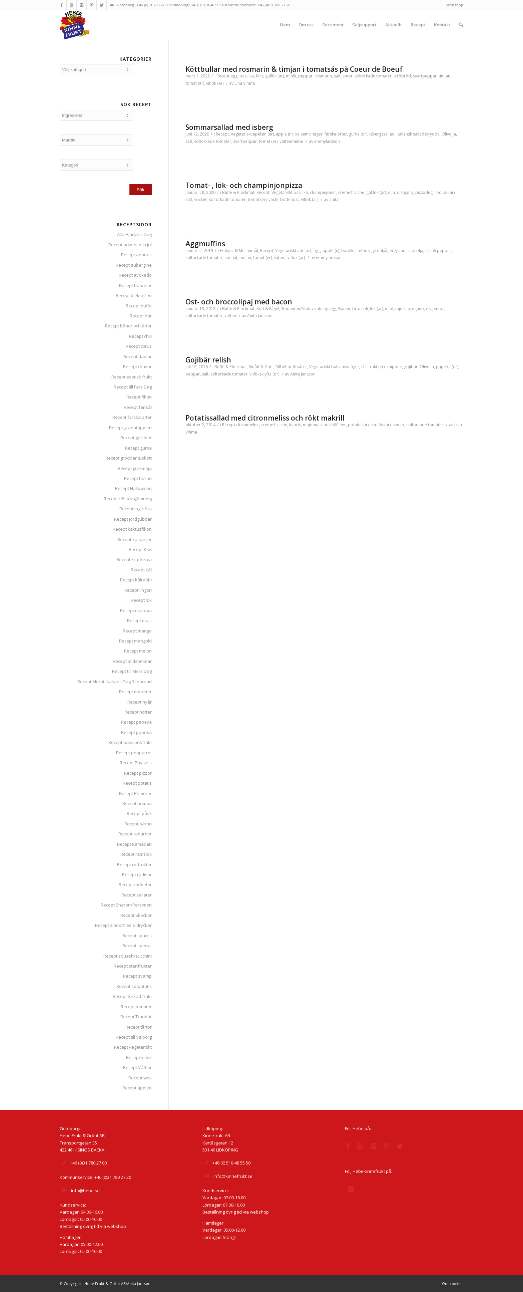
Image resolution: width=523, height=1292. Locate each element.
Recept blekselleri (134, 295)
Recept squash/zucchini (127, 956)
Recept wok (140, 1078)
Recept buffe (139, 306)
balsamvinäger (309, 134)
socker (200, 199)
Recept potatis (137, 783)
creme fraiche (351, 192)
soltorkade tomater (373, 76)
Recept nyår (139, 702)
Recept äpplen (137, 1088)
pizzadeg (424, 192)
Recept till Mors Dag (132, 671)
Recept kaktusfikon (132, 529)
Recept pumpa (137, 803)
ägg (233, 76)
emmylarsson (327, 141)
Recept (222, 76)
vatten (280, 257)
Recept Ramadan (134, 844)
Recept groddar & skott (128, 458)
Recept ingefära (135, 509)
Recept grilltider (136, 438)
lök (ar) (376, 308)
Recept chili (140, 336)
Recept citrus (139, 346)
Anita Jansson (260, 315)
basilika (246, 76)
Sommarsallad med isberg (229, 127)
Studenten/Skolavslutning (304, 308)
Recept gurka (138, 448)
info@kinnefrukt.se (232, 1176)
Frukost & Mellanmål (239, 250)
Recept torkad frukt (132, 996)
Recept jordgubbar (133, 519)
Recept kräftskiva (134, 559)
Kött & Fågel (267, 308)
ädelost (304, 250)
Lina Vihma (244, 83)
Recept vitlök (139, 1057)
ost (429, 308)
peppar (305, 76)
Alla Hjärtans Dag (134, 234)
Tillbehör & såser (291, 366)
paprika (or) (447, 366)
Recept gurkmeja (135, 468)
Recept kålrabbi (136, 580)
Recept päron (138, 824)
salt (337, 76)
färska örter (336, 134)
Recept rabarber (135, 834)
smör (348, 76)
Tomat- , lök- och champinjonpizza (243, 185)
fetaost (364, 250)
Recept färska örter (132, 417)
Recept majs (139, 620)
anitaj (334, 199)
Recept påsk (139, 813)
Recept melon (138, 651)
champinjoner (323, 192)
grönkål (380, 250)
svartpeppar (425, 76)
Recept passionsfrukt (130, 742)
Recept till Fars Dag (133, 387)
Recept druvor (137, 366)
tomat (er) (194, 83)
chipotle (394, 366)
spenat (230, 257)
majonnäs (312, 425)
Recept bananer (135, 285)
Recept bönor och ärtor (128, 326)
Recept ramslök (136, 854)
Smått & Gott (261, 366)
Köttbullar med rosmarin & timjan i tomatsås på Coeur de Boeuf (294, 69)
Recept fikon (139, 397)
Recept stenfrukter (133, 966)
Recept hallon (138, 478)
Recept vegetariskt (133, 1047)
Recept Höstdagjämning (128, 499)
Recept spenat (137, 946)
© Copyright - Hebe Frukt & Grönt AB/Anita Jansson (105, 1283)
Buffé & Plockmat (238, 192)
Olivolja (449, 134)
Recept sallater (136, 895)
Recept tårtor (138, 1027)
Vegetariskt (241, 134)
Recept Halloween (133, 488)
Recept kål (141, 570)
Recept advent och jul (130, 245)
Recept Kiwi (140, 549)
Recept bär (141, 316)
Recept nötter (138, 712)
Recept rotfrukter (134, 864)
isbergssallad (382, 134)
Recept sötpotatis (134, 986)
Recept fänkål (138, 407)
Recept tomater (136, 1007)
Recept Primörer (135, 793)
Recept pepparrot (134, 753)
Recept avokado (135, 275)
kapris (295, 425)
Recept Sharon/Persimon (126, 905)
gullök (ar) (274, 76)
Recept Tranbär (136, 1017)
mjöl (389, 308)
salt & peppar (438, 250)
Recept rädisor (137, 874)
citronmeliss (247, 425)
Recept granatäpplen (130, 428)
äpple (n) (284, 134)
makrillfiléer (335, 425)
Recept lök (141, 600)
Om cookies (452, 1283)
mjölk (291, 76)
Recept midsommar (132, 661)
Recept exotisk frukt (131, 377)
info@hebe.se (85, 1191)
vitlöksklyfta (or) (264, 374)
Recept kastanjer (134, 539)
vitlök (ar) (214, 83)
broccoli (360, 308)
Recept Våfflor (137, 1067)
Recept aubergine (134, 265)
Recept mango (137, 631)
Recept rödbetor (135, 884)
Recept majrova (136, 610)
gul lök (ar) (376, 192)
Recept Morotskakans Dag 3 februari (114, 682)
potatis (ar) (358, 425)
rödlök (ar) (445, 192)
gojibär (411, 366)
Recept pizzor (138, 773)
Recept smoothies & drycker (123, 925)
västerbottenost (284, 199)
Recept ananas (136, 255)
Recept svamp (137, 976)
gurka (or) (358, 134)
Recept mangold (135, 641)
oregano (405, 192)
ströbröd (402, 76)
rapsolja (415, 250)
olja (391, 192)
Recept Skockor (136, 915)
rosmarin (323, 76)
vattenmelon (291, 141)
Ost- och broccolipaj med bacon (238, 301)
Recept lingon (138, 590)
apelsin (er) (263, 134)
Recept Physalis (136, 763)
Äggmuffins (205, 243)
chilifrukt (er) (373, 366)
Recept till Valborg (134, 1037)
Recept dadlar (137, 356)
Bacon (344, 308)
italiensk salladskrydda (418, 134)
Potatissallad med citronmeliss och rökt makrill (265, 418)
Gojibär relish (208, 359)
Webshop (454, 4)
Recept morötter (135, 692)
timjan (444, 76)
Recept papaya (136, 722)
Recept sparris (137, 936)
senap (398, 425)
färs (259, 76)
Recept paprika (136, 732)
